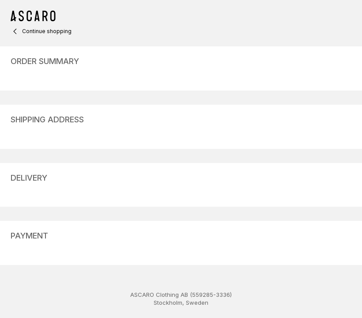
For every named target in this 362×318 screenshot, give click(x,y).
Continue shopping (41, 31)
